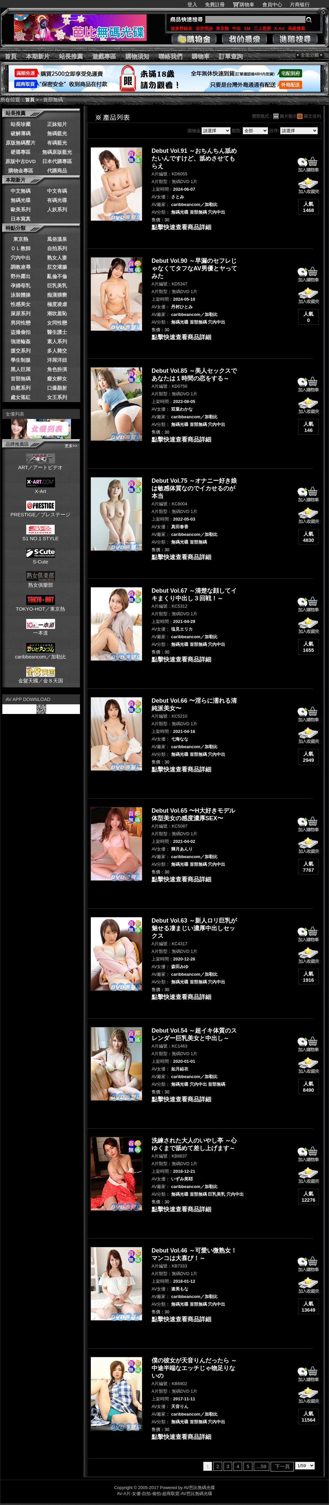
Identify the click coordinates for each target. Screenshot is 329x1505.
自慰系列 (21, 388)
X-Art (279, 28)
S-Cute (40, 558)
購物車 (246, 4)
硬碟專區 (21, 152)
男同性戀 (21, 323)
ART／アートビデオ (40, 464)
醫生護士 (57, 332)
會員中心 (272, 4)
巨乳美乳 (57, 285)
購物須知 (137, 56)
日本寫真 (21, 219)
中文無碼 (21, 191)
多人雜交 (57, 350)
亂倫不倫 (57, 276)
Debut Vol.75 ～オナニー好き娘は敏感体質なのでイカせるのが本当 (194, 488)
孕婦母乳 (21, 285)
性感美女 (21, 304)
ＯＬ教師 (21, 248)
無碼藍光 (57, 133)
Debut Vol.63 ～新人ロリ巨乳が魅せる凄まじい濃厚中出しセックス (194, 928)
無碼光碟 (21, 200)
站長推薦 (71, 56)
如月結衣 (179, 1068)
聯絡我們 (170, 56)
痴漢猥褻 (57, 295)
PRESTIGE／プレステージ (41, 511)
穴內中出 (21, 257)
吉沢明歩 (204, 28)
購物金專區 (20, 170)
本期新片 (38, 56)
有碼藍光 (57, 143)
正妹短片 (57, 124)
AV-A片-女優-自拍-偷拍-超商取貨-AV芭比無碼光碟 (164, 1493)
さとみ (177, 196)
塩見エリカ (182, 629)
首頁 (11, 56)
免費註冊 (215, 4)
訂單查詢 (231, 56)
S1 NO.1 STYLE (40, 535)
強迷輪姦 (21, 341)
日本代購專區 (57, 161)
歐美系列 (21, 209)
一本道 (40, 630)
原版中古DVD (20, 161)
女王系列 (57, 397)
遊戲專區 (104, 56)
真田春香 (179, 526)
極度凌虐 (57, 304)
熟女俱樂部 (40, 582)
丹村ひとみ (182, 306)
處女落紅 (21, 397)
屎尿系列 (21, 313)
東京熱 (222, 28)
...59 (261, 1466)
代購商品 (57, 170)
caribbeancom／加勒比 (40, 653)
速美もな (179, 1288)
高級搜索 (296, 28)
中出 (236, 28)
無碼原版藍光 (57, 152)
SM (247, 28)
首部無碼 (21, 378)
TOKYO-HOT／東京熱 (40, 606)
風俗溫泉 (57, 239)
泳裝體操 (21, 295)
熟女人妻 (57, 257)
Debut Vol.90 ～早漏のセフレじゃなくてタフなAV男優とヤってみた (194, 268)
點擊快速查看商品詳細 (181, 227)
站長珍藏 (21, 124)
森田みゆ (179, 966)
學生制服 (21, 360)
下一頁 (282, 1466)
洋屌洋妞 (57, 360)
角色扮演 (57, 369)
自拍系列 (57, 248)
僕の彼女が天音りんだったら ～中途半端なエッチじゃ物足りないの (194, 1368)
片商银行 (302, 4)
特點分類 (16, 228)
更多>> (71, 446)
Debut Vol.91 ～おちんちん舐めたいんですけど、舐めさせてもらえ (194, 158)
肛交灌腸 (57, 267)
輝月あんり (182, 849)
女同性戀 (57, 323)
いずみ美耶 (182, 1178)
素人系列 (57, 341)
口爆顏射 (57, 388)
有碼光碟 (57, 200)
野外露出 (21, 276)
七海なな (179, 739)
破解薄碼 (21, 133)
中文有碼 (57, 191)
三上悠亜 (262, 28)
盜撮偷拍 (21, 332)
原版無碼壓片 (20, 143)
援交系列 (21, 350)
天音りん (179, 1406)
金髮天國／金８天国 (40, 677)
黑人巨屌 (21, 369)
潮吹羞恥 (57, 313)
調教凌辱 (21, 267)
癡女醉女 (57, 378)
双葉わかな (182, 409)
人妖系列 (57, 209)
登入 (192, 4)
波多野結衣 (181, 28)
